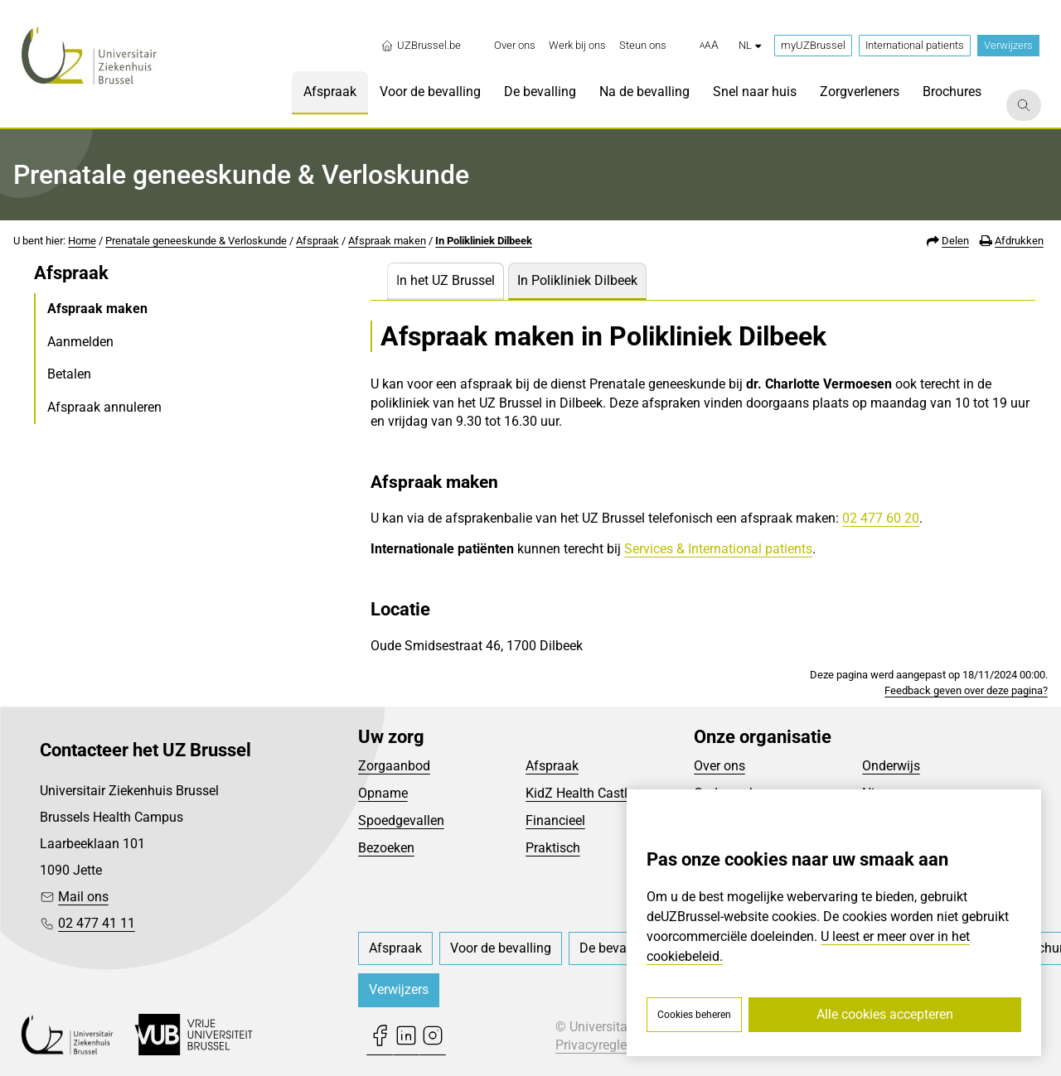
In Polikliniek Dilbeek (483, 240)
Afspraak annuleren (104, 407)
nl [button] (750, 45)
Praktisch (553, 848)
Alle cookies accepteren (884, 1014)
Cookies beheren (694, 1015)
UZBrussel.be (420, 45)
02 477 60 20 (880, 518)
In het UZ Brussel (445, 280)
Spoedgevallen (401, 820)
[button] (709, 45)
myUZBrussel (813, 45)
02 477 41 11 (96, 923)
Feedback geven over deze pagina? (966, 690)
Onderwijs (891, 766)
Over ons (719, 766)
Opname (383, 793)
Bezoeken (386, 848)
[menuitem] (514, 45)
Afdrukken (1019, 240)
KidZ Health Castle (580, 793)
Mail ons (83, 897)
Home (82, 240)
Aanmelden (80, 342)
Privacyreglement (605, 1045)
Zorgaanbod (394, 766)
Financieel (555, 820)
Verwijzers (1008, 45)
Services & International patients (718, 549)
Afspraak (317, 240)
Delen (955, 240)
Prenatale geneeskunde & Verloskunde (196, 240)
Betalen (69, 374)
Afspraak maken (387, 240)
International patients (914, 45)
